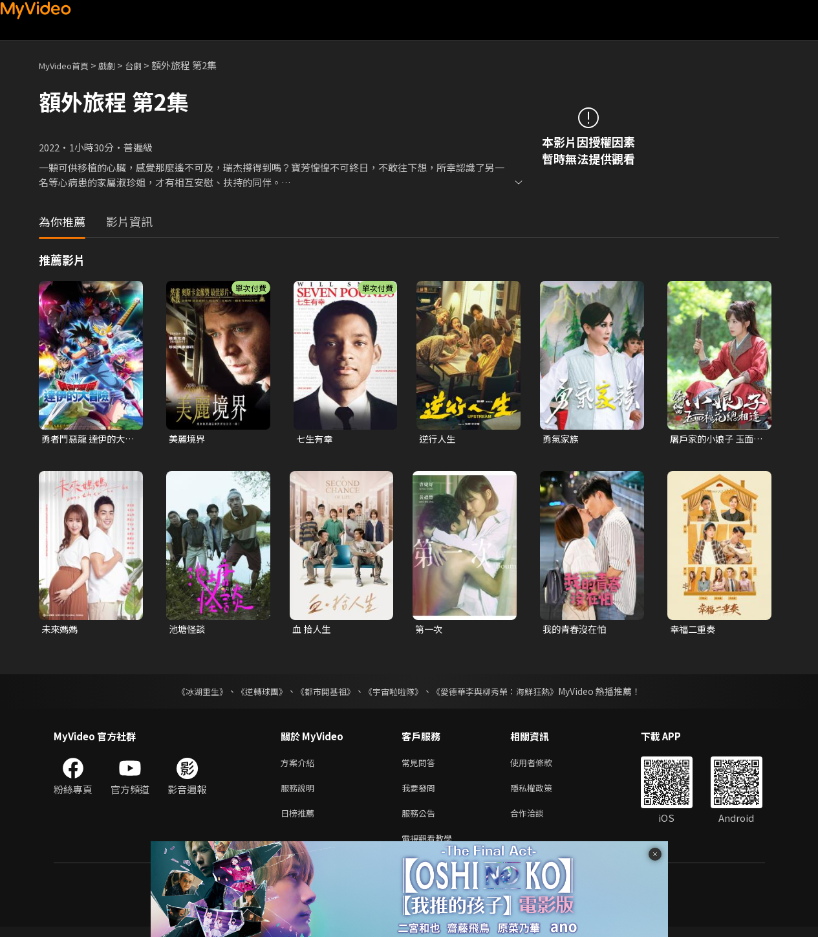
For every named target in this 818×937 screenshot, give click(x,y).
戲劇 (117, 65)
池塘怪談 (188, 630)
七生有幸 (315, 439)
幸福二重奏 (694, 630)
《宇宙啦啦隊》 (395, 693)
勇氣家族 (562, 439)
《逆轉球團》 (255, 693)
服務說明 (300, 793)
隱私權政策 (542, 793)
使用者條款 (542, 766)
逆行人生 (438, 439)
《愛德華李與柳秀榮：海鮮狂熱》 (504, 693)
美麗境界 (188, 439)
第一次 (429, 630)
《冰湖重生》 (191, 693)
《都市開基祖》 (322, 693)
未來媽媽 (60, 630)
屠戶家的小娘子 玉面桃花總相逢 (714, 439)
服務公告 (421, 820)
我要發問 (421, 793)
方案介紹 (300, 766)
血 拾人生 (312, 630)
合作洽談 (537, 820)
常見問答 (421, 766)
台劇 (146, 65)
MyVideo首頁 (68, 65)
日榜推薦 (300, 820)
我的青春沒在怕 (576, 630)
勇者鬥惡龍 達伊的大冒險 (86, 439)
